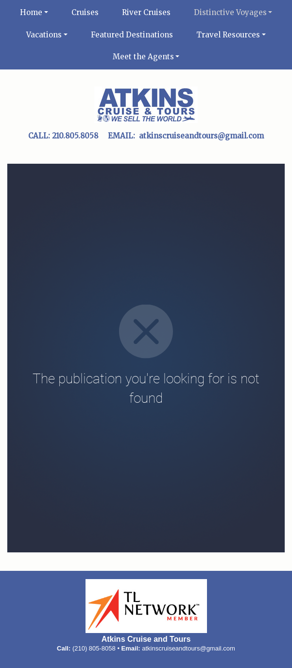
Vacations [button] (44, 34)
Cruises (85, 12)
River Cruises (146, 12)
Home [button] (31, 12)
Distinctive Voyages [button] (230, 12)
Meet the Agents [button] (143, 56)
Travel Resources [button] (228, 34)
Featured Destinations (132, 34)
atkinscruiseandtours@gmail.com (188, 648)
